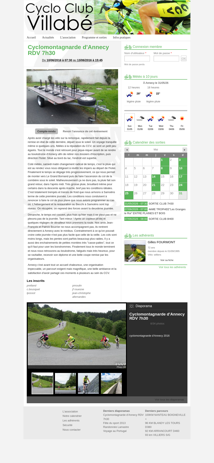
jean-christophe (81, 293)
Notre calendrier (72, 415)
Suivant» (124, 383)
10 (180, 168)
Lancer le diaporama (155, 329)
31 (180, 193)
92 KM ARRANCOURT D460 (162, 430)
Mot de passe (163, 53)
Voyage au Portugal (115, 430)
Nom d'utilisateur (135, 53)
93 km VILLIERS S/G (157, 434)
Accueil (31, 37)
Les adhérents (70, 420)
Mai (156, 149)
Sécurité (67, 425)
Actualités (48, 37)
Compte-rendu (46, 131)
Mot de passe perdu (134, 64)
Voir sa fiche (166, 260)
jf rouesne (78, 289)
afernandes (79, 296)
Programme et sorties (94, 37)
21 (153, 185)
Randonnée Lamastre (116, 427)
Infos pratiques (122, 37)
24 (180, 185)
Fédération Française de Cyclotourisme (94, 448)
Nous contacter (71, 429)
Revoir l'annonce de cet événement (85, 131)
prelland (31, 285)
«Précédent (30, 383)
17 (180, 176)
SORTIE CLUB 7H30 (161, 203)
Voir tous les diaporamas (169, 399)
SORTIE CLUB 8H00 (161, 218)
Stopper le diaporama (159, 329)
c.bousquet (33, 289)
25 (127, 193)
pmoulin (77, 285)
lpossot (31, 293)
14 (153, 176)
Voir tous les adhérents (172, 267)
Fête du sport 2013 (114, 423)
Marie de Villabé (119, 448)
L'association (67, 37)
